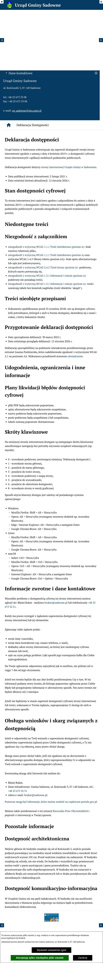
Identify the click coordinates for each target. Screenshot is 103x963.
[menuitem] (38, 890)
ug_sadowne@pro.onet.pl (26, 69)
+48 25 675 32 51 (17, 750)
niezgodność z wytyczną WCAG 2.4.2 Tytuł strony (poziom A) (43, 226)
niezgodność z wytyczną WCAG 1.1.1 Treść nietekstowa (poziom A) (46, 205)
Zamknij (82, 957)
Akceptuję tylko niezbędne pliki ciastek (39, 957)
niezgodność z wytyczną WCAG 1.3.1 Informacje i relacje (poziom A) (47, 234)
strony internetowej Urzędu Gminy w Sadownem (68, 126)
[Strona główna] (8, 84)
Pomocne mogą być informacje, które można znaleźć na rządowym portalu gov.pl (51, 760)
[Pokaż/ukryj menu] (101, 2)
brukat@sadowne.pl (56, 561)
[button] (2, 20)
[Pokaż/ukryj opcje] (2, 2)
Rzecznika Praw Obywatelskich (70, 770)
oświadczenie (75, 315)
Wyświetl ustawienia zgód (51, 950)
